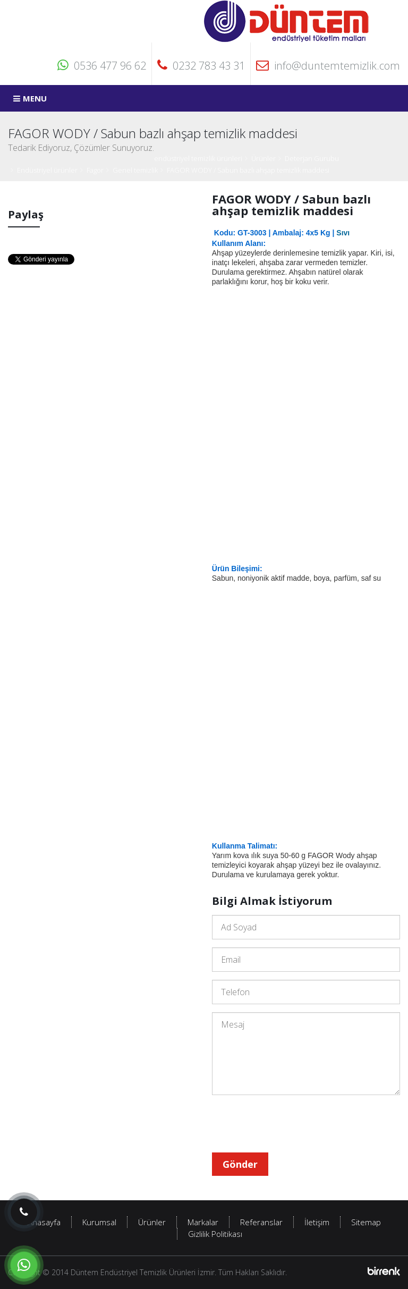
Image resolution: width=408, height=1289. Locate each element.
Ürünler (263, 158)
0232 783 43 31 (201, 65)
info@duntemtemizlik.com (328, 65)
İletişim (316, 1222)
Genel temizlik (135, 170)
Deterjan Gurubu (312, 158)
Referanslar (261, 1222)
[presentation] (292, 1123)
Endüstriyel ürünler (47, 170)
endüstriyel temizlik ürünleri (198, 158)
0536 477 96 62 (101, 65)
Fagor (95, 170)
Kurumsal (99, 1222)
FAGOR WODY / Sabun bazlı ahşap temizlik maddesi (248, 170)
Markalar (203, 1222)
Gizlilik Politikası (215, 1233)
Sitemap (366, 1222)
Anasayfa (44, 1222)
